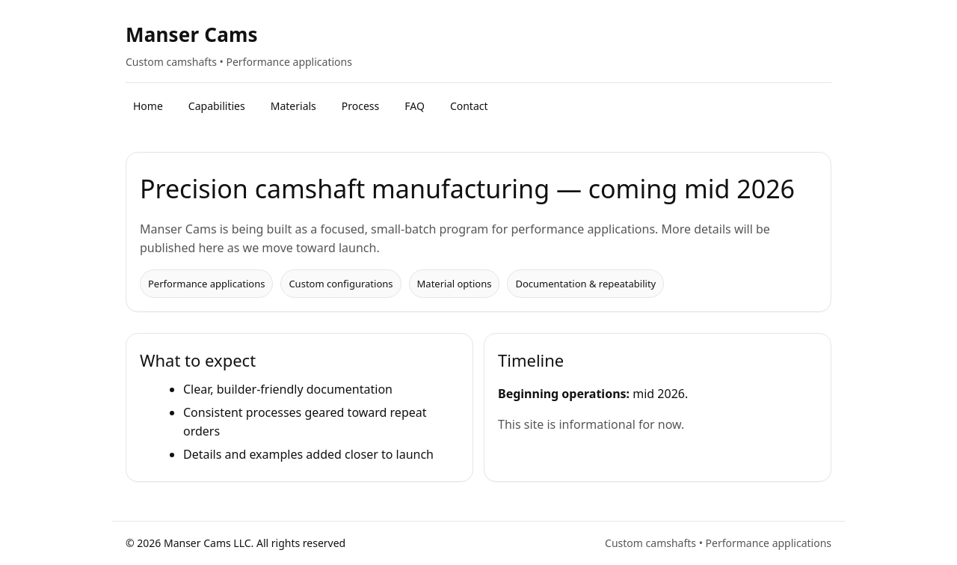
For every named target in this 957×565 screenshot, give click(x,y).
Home (148, 106)
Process (360, 106)
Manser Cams (192, 34)
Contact (469, 106)
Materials (293, 106)
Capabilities (216, 106)
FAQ (414, 106)
